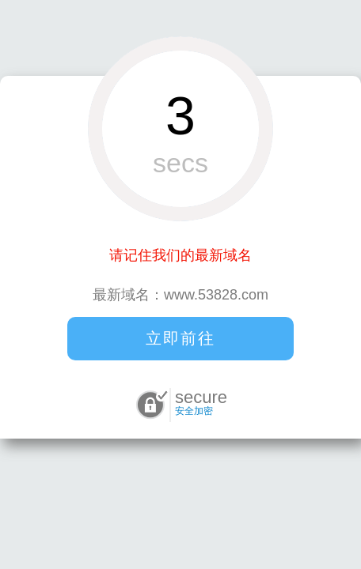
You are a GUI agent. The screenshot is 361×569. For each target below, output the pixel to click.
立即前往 (180, 338)
